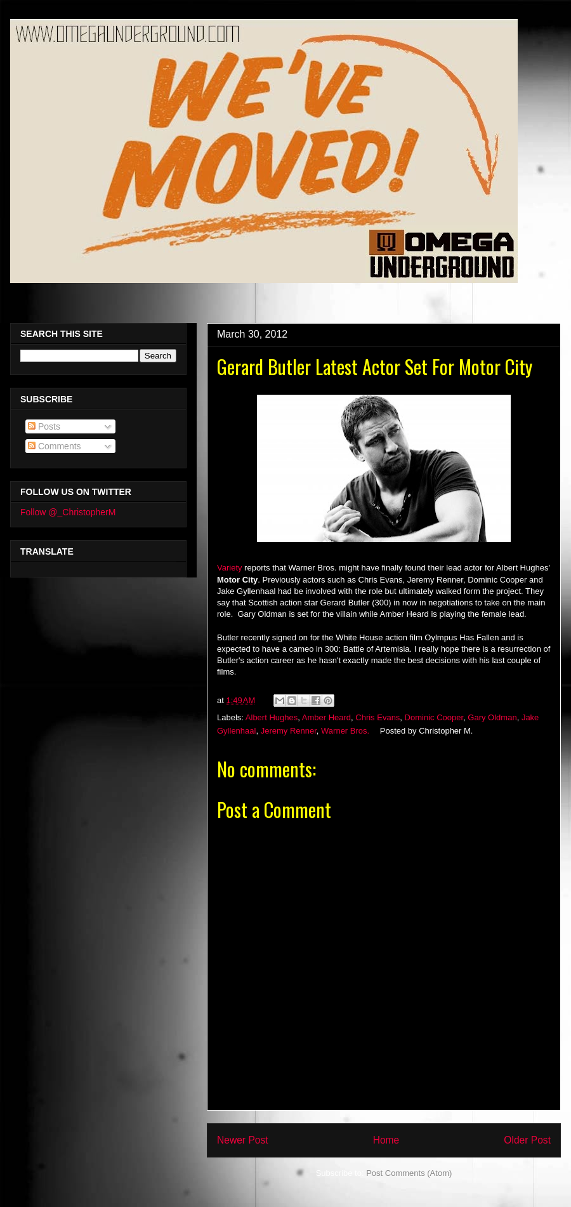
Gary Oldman (492, 717)
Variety (229, 567)
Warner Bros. (345, 730)
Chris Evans (377, 717)
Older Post (527, 1140)
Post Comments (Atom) (409, 1173)
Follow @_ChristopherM (67, 512)
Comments (54, 446)
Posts (44, 426)
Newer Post (242, 1140)
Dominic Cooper (434, 717)
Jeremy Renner (289, 730)
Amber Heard (326, 717)
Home (386, 1140)
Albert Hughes (272, 717)
